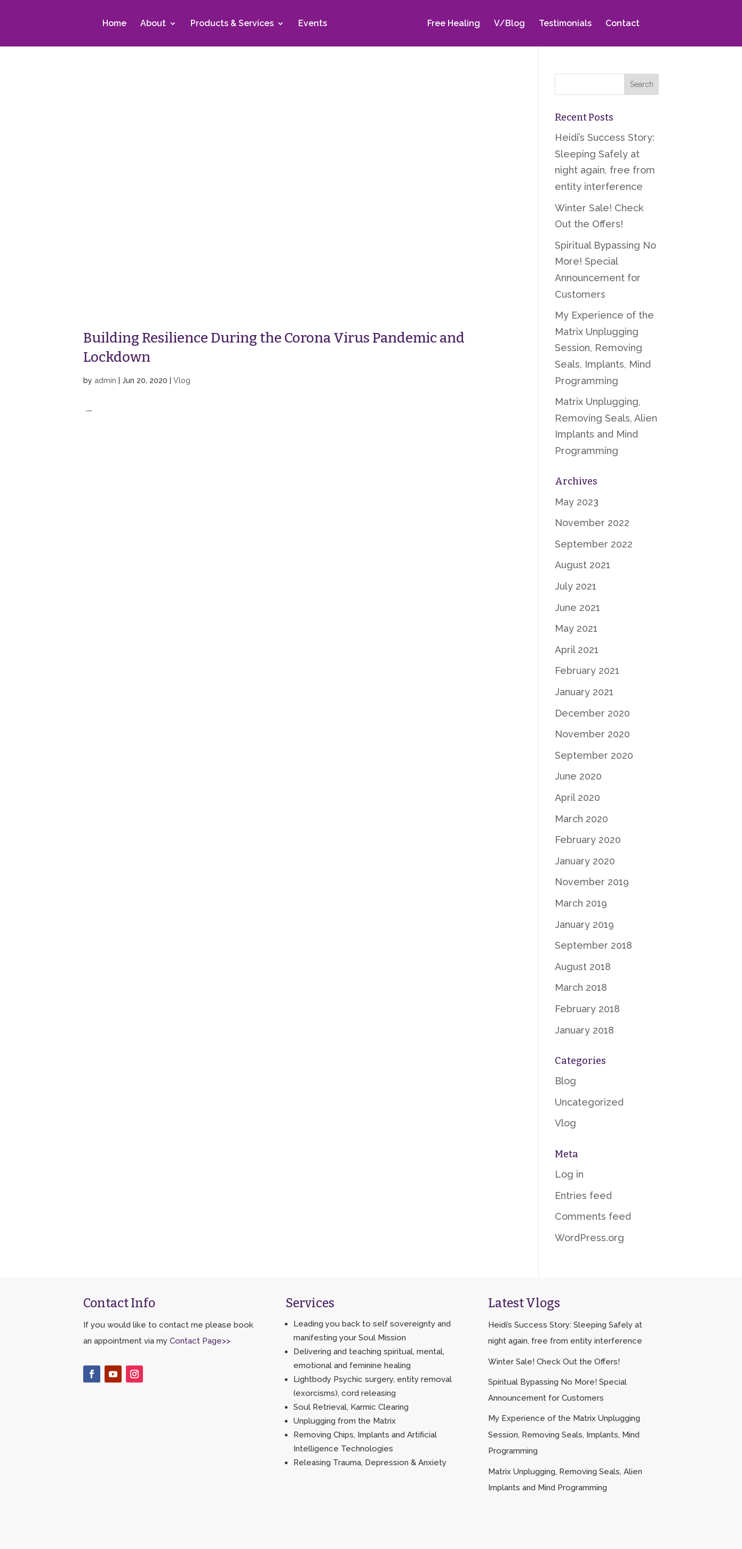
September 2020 (594, 755)
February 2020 (588, 839)
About (155, 25)
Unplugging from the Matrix (344, 1421)
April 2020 (577, 797)
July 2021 (575, 586)
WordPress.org (589, 1237)
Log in (569, 1174)
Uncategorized (589, 1102)
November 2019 (592, 881)
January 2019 (584, 924)
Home (117, 25)
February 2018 (587, 1008)
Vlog (181, 380)
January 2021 (584, 691)
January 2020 (585, 861)
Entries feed (583, 1195)
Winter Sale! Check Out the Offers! (554, 1362)
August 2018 (583, 966)
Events (314, 25)
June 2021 (577, 607)
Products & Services (234, 25)
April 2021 (577, 649)
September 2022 (594, 544)
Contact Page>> (200, 1341)
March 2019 (581, 903)
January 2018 (584, 1030)
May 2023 (577, 501)
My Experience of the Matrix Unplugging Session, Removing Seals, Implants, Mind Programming (604, 347)
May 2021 (576, 628)
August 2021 (582, 564)
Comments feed (593, 1216)
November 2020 (592, 734)
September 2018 (593, 945)
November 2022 (592, 522)
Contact (620, 25)
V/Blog (507, 25)
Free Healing (451, 25)
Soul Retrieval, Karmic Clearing (351, 1407)
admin (105, 380)
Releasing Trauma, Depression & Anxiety (369, 1462)
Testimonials (563, 25)
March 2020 (581, 818)
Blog (565, 1080)
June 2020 (578, 776)
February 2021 (587, 670)
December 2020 (592, 713)
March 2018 (581, 987)
